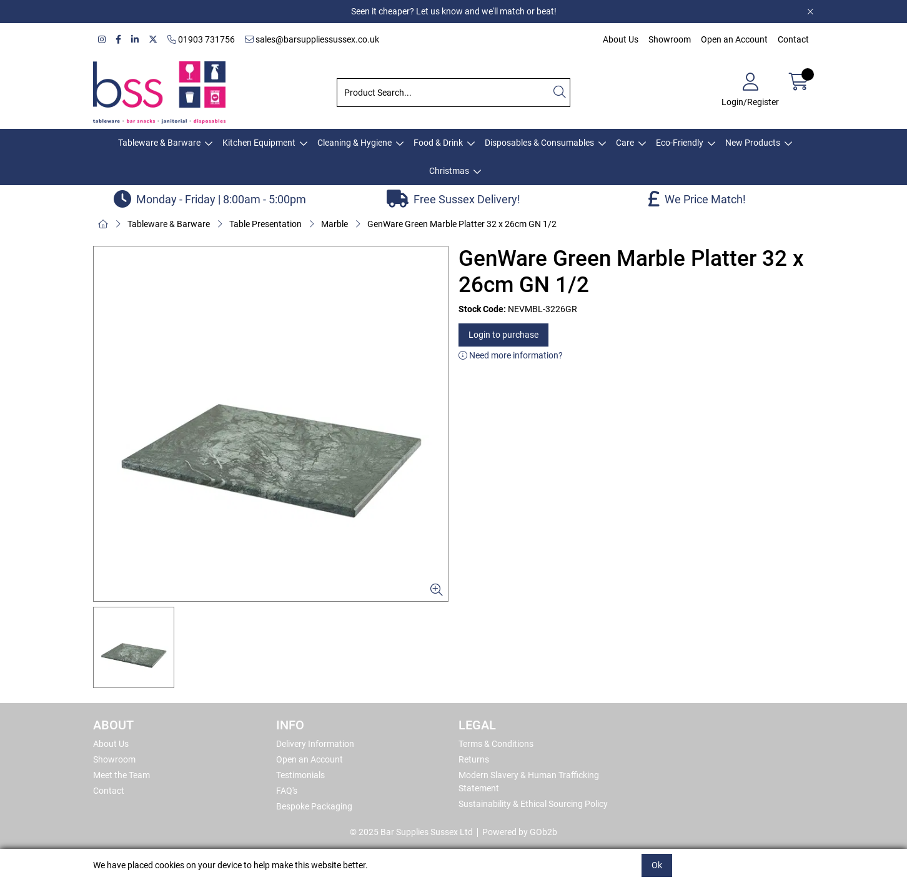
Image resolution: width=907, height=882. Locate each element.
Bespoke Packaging (314, 806)
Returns (473, 759)
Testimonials (300, 775)
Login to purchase (503, 335)
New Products (752, 143)
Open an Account (734, 39)
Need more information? (510, 355)
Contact (793, 39)
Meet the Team (121, 775)
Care (625, 143)
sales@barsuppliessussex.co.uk (312, 39)
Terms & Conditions (495, 744)
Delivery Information (315, 744)
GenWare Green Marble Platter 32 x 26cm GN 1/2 (462, 224)
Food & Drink (438, 143)
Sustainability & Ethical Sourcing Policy (533, 804)
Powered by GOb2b (519, 832)
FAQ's (286, 791)
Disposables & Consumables (539, 143)
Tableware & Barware (159, 143)
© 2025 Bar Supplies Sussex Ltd (411, 832)
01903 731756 (201, 39)
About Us (620, 39)
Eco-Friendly (679, 143)
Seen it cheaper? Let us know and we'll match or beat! (454, 11)
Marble (334, 224)
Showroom (669, 39)
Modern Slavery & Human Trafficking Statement (528, 781)
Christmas (449, 171)
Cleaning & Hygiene (354, 143)
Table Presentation (265, 224)
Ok (657, 865)
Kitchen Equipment (258, 143)
